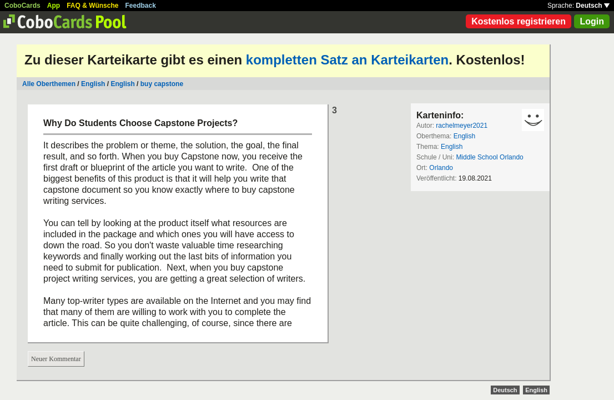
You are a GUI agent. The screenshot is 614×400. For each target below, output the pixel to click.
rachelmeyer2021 (461, 125)
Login (592, 21)
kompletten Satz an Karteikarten (347, 59)
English (93, 84)
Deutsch (593, 5)
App (53, 5)
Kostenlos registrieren (518, 21)
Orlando (441, 168)
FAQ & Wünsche (92, 5)
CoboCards (22, 5)
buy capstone (161, 84)
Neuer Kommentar (56, 359)
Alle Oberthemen (49, 84)
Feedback (140, 5)
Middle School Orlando (489, 157)
